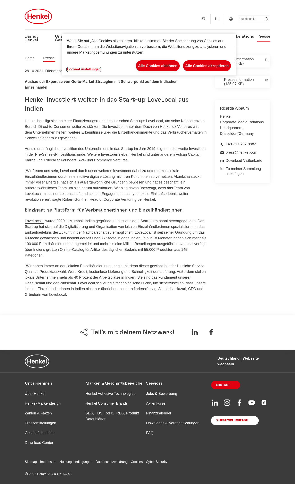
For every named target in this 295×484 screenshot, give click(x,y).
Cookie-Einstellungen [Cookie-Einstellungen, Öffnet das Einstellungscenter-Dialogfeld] (84, 69)
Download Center (39, 443)
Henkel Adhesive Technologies (110, 394)
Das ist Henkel (31, 38)
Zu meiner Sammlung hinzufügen (240, 171)
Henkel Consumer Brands (106, 403)
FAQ (149, 433)
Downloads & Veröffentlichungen (172, 423)
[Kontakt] (203, 19)
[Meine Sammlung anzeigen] (217, 19)
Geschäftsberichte (39, 433)
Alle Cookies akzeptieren (207, 66)
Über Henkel (35, 394)
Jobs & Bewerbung (161, 394)
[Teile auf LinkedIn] (195, 332)
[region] (149, 54)
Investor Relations (236, 36)
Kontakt (223, 385)
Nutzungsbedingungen (76, 462)
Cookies (137, 462)
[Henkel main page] (38, 16)
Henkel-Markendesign (43, 403)
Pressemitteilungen (40, 423)
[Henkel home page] (30, 58)
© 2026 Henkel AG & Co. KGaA (48, 474)
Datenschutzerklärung (112, 462)
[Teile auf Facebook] (211, 332)
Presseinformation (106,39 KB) (239, 61)
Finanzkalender (158, 413)
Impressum (48, 462)
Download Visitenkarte (244, 161)
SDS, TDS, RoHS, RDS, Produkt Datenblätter (112, 416)
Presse (263, 36)
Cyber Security (156, 462)
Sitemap (31, 462)
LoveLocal (33, 221)
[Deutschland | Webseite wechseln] (231, 19)
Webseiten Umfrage (232, 420)
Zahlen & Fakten (38, 413)
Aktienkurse (155, 403)
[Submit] (266, 19)
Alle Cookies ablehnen (157, 66)
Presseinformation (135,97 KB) (239, 82)
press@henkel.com (241, 152)
